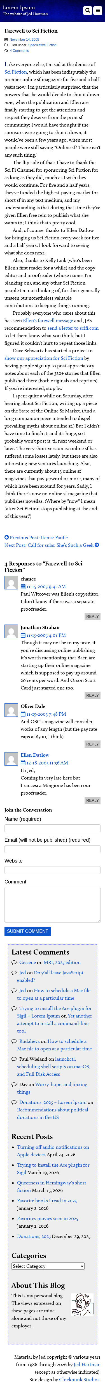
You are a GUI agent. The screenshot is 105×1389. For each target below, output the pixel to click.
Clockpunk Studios (79, 1379)
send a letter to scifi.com (73, 328)
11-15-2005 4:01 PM (43, 635)
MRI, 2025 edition (62, 962)
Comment (15, 882)
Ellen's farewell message (48, 320)
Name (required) (22, 819)
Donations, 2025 (34, 1236)
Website (13, 861)
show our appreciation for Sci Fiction (43, 358)
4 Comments (19, 51)
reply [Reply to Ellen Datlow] (92, 800)
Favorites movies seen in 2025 (47, 1218)
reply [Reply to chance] (92, 616)
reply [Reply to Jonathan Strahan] (92, 695)
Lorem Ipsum (19, 7)
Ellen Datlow (35, 755)
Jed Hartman (87, 1364)
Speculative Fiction (42, 45)
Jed (22, 973)
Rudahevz (29, 1041)
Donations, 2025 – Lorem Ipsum (53, 1102)
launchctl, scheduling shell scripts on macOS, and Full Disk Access (53, 1066)
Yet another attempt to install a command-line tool (54, 1023)
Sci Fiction (15, 72)
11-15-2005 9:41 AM (43, 586)
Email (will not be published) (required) (47, 840)
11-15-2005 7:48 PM (43, 714)
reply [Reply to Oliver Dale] (92, 744)
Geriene (27, 962)
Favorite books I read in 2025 (47, 1201)
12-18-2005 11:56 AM (44, 763)
